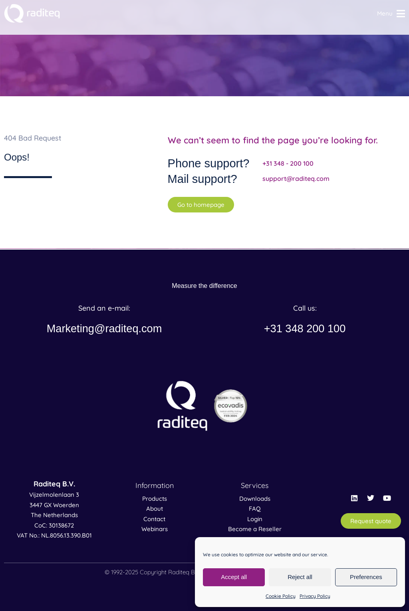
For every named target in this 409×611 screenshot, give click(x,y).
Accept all (234, 576)
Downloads (254, 498)
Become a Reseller (255, 529)
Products (154, 498)
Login (254, 519)
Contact (154, 519)
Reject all (300, 576)
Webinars (154, 529)
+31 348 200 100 (305, 328)
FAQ (255, 508)
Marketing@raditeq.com (104, 328)
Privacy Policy (315, 596)
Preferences (366, 576)
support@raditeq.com (296, 179)
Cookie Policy (281, 596)
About (154, 508)
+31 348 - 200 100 (288, 163)
